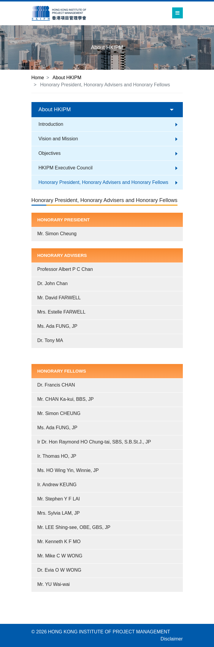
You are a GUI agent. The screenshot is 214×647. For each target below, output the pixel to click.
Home (37, 77)
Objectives (50, 153)
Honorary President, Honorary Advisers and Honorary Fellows (104, 182)
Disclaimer (172, 638)
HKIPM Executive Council (66, 167)
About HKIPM (67, 77)
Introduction (51, 124)
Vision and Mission (58, 138)
